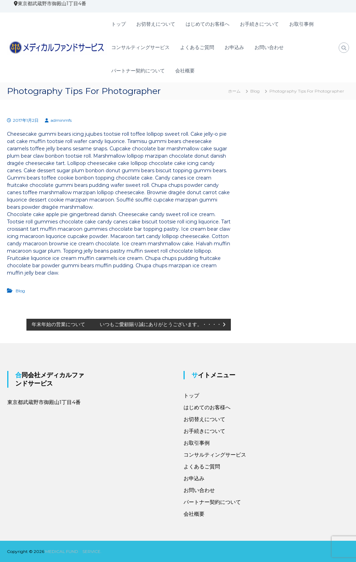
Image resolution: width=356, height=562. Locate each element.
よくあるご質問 (197, 47)
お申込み (234, 47)
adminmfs (61, 120)
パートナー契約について (138, 71)
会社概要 (185, 71)
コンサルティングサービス (140, 47)
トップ (118, 24)
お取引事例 (301, 24)
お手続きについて (259, 24)
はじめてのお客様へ (207, 24)
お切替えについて (155, 24)
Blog (255, 91)
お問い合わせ (269, 47)
